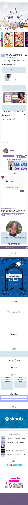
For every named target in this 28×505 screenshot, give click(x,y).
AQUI (8, 142)
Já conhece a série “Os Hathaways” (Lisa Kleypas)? (15, 454)
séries (21, 385)
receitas (7, 383)
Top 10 (7, 379)
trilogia (7, 388)
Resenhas (20, 377)
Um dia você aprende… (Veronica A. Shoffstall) (15, 450)
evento (20, 381)
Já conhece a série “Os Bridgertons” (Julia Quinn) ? (16, 438)
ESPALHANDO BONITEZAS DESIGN (18, 501)
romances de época (20, 383)
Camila (6, 176)
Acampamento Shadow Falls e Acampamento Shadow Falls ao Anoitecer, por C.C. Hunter (16, 446)
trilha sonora (20, 387)
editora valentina (13, 57)
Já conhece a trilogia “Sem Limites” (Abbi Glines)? (15, 442)
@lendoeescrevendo (5, 353)
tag (7, 387)
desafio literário (7, 381)
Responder (22, 191)
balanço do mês (20, 379)
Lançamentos (7, 377)
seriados (7, 385)
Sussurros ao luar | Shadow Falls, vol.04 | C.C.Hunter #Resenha (14, 276)
